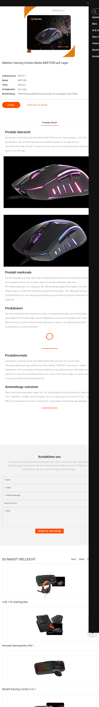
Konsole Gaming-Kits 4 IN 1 (18, 645)
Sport (73, 559)
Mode (81, 559)
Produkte (91, 559)
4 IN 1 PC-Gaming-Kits (15, 601)
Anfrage (11, 105)
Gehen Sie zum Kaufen (37, 105)
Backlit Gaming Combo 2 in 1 (19, 689)
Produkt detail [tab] (49, 122)
